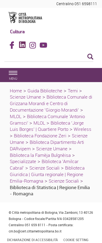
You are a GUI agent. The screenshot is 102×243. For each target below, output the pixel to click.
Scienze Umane (25, 97)
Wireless (82, 129)
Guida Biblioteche (44, 91)
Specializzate (23, 161)
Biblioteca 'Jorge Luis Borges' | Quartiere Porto (47, 126)
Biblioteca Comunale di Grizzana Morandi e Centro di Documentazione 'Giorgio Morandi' (51, 103)
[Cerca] (48, 57)
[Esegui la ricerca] (90, 57)
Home (16, 91)
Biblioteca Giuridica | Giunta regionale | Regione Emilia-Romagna (47, 174)
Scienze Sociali (44, 168)
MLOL (15, 116)
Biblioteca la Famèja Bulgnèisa (40, 155)
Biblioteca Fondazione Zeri (40, 135)
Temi (73, 91)
